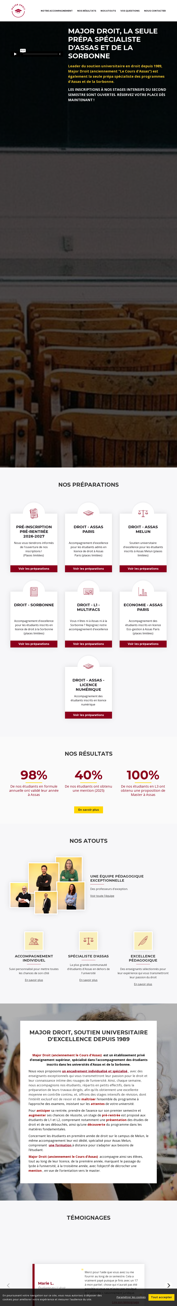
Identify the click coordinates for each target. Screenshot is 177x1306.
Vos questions (129, 10)
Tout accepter (161, 1297)
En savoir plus (88, 809)
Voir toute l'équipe (102, 896)
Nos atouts (108, 10)
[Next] (168, 1285)
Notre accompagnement (57, 10)
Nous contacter (155, 10)
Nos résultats (86, 10)
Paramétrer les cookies (131, 1297)
